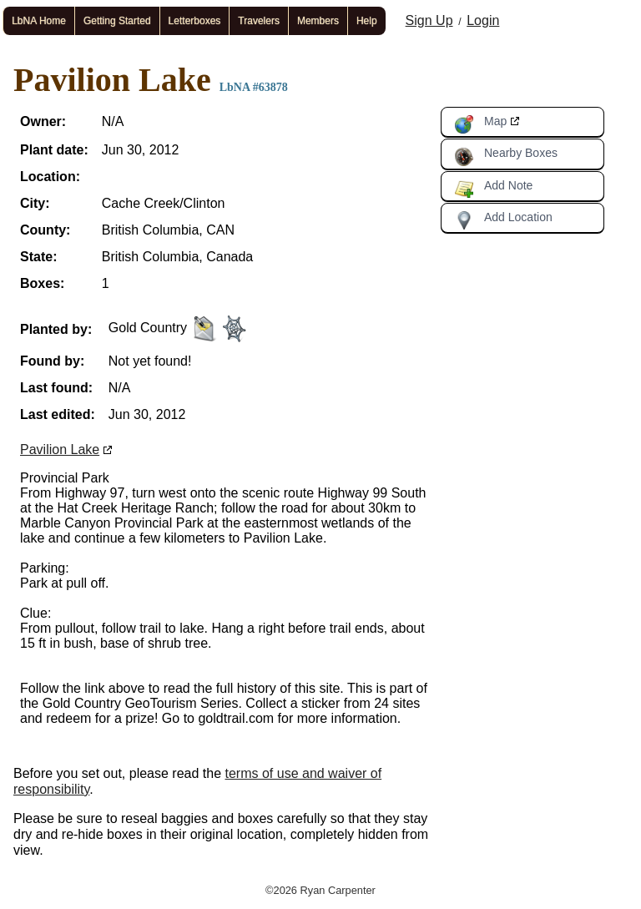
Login (483, 20)
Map (480, 124)
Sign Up (429, 20)
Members (318, 21)
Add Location (503, 220)
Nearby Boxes (506, 156)
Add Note (493, 189)
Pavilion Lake (59, 449)
